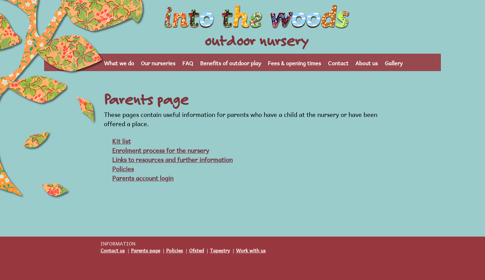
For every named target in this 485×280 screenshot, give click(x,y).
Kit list (121, 140)
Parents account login (142, 177)
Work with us (251, 249)
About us (366, 62)
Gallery (394, 62)
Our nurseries (158, 62)
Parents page (145, 249)
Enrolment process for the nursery (160, 149)
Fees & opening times (294, 62)
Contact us (113, 249)
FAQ (187, 62)
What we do (119, 62)
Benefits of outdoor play (230, 62)
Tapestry (220, 249)
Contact (338, 62)
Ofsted (196, 249)
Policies (123, 168)
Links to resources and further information (172, 158)
